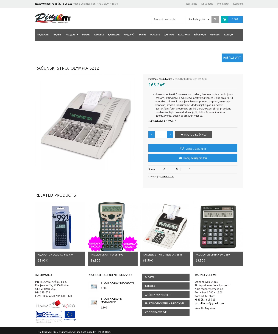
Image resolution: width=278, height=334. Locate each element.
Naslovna (191, 3)
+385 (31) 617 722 (205, 297)
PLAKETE (155, 34)
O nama (149, 274)
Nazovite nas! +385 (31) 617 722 (54, 3)
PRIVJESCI (215, 34)
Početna (152, 79)
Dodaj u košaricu (195, 134)
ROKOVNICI (184, 34)
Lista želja (207, 3)
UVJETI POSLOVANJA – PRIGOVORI (164, 301)
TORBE (142, 34)
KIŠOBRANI (199, 34)
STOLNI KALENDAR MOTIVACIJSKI (105, 298)
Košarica (238, 3)
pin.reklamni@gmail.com (209, 300)
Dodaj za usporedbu (195, 158)
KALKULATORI (166, 79)
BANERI (57, 34)
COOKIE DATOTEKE (155, 309)
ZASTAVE (169, 34)
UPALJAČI (129, 34)
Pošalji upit (232, 57)
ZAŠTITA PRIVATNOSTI (158, 292)
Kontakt (229, 34)
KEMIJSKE (99, 34)
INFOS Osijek (104, 329)
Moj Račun (223, 3)
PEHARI (86, 34)
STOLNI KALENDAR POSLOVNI (111, 280)
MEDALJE (70, 34)
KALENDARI (114, 34)
